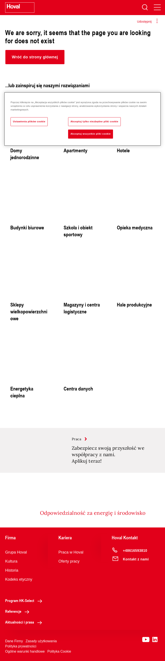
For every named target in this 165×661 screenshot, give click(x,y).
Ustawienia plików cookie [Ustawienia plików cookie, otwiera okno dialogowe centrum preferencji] (29, 121)
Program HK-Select (24, 600)
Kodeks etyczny (18, 579)
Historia (11, 570)
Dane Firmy (14, 641)
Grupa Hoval (16, 552)
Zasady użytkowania (41, 641)
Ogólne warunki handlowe (25, 651)
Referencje (18, 611)
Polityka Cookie (59, 651)
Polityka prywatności (20, 646)
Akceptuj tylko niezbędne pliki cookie (94, 121)
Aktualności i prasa (24, 622)
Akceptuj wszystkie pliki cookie (90, 134)
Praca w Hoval (70, 552)
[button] (35, 57)
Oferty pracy (68, 561)
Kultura (11, 561)
